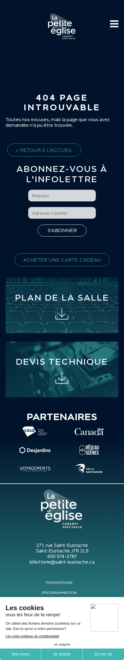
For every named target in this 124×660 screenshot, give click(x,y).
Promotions (59, 582)
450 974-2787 (62, 556)
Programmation (59, 592)
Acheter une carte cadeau (62, 260)
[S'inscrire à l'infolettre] (62, 231)
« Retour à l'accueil (44, 150)
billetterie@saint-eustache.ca (62, 562)
